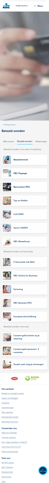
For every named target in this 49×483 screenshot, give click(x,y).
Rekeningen (41, 141)
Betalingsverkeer (10, 125)
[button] (38, 6)
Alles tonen (8, 141)
